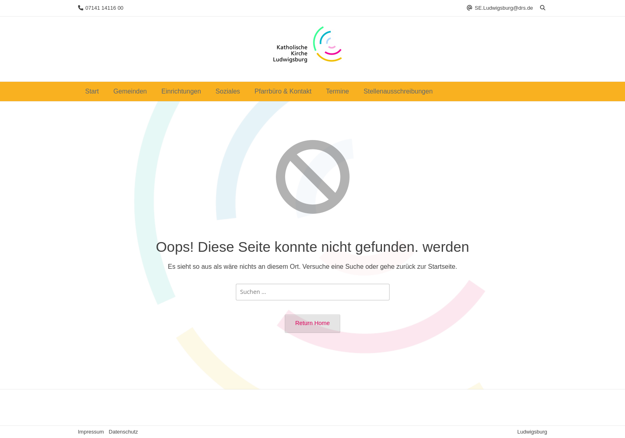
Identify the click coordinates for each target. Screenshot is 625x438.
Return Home (312, 323)
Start (92, 91)
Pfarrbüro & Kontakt (282, 91)
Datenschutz (123, 432)
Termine (337, 91)
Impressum (91, 432)
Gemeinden (130, 91)
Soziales (228, 91)
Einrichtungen (181, 91)
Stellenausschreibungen (398, 91)
